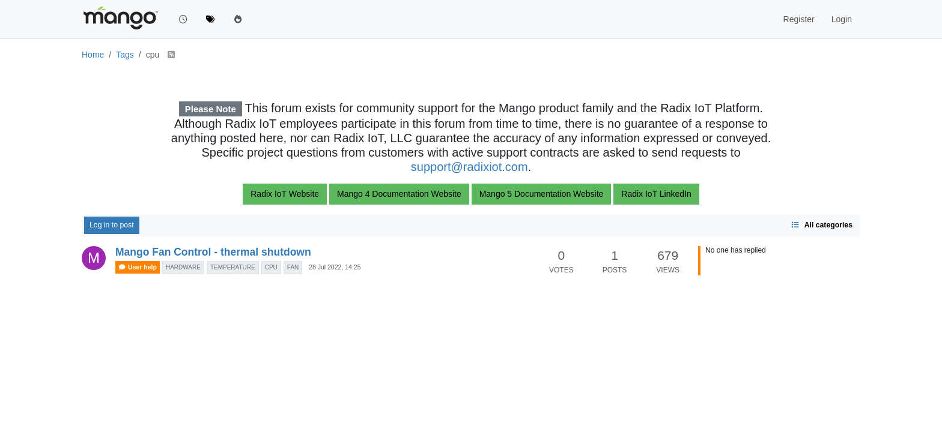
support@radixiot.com (469, 166)
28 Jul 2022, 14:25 (334, 267)
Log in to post (112, 225)
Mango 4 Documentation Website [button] (399, 194)
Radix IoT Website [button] (285, 194)
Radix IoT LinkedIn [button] (656, 194)
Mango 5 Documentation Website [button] (541, 194)
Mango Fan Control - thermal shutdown (213, 252)
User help (137, 267)
